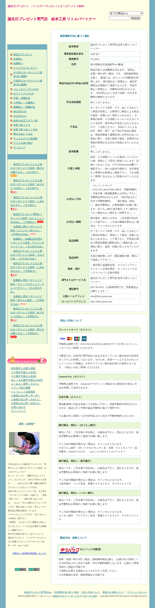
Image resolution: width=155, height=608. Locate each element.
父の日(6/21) (19, 116)
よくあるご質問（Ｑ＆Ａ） (25, 383)
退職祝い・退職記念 (24, 107)
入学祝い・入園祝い (24, 102)
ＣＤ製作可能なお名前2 (24, 376)
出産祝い (18, 58)
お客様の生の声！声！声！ (25, 395)
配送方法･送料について (113, 592)
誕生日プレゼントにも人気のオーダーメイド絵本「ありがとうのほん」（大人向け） (27, 186)
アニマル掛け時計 (23, 143)
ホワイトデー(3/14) (23, 93)
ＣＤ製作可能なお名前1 (24, 372)
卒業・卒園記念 (21, 98)
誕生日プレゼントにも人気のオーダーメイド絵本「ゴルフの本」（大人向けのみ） (27, 255)
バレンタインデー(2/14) (26, 89)
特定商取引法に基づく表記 (66, 592)
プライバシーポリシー (137, 592)
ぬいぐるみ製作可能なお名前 (27, 380)
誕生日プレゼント (23, 54)
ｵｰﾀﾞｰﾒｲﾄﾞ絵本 (90, 596)
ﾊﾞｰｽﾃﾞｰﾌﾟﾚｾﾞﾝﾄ (75, 596)
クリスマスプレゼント (25, 68)
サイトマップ (18, 411)
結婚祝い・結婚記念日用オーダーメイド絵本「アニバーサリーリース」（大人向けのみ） (27, 242)
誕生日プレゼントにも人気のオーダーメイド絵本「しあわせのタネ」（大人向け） (27, 203)
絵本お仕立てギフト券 (25, 120)
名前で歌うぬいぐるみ (25, 129)
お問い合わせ (18, 407)
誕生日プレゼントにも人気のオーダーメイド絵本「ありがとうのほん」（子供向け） (27, 314)
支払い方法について (91, 592)
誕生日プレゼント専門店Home (37, 592)
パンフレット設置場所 (23, 391)
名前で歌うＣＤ (21, 125)
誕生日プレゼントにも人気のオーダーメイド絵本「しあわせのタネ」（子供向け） (27, 269)
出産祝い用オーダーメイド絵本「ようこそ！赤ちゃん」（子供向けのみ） (26, 230)
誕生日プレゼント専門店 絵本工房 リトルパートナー (52, 19)
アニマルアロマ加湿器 (25, 138)
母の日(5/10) (19, 111)
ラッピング (19, 147)
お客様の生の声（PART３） (26, 403)
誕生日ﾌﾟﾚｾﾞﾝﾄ (60, 596)
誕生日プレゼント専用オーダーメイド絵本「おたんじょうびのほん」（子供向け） (27, 218)
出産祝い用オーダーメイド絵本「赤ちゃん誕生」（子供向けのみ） (27, 300)
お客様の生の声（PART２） (26, 399)
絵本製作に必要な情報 (23, 368)
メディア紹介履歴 (20, 387)
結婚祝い (18, 63)
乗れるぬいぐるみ (23, 133)
